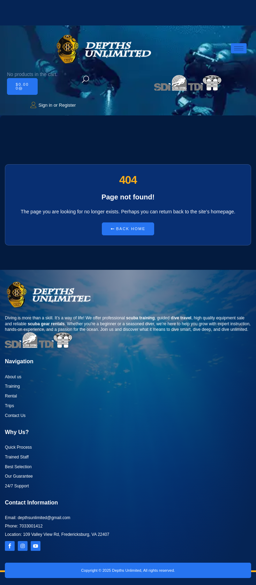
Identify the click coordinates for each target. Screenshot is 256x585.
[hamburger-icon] (239, 48)
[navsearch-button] (85, 80)
